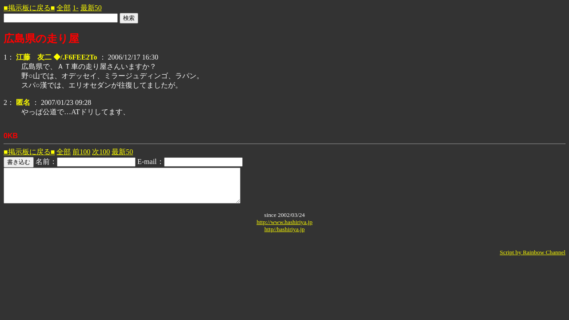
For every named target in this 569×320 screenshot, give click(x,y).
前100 (81, 152)
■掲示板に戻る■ (29, 8)
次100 (101, 152)
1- (75, 8)
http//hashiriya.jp (284, 235)
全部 (63, 8)
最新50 (91, 8)
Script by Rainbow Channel (532, 259)
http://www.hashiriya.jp (284, 228)
